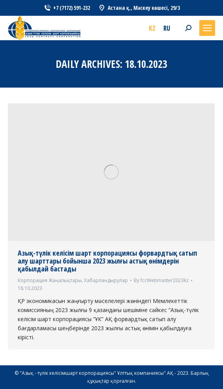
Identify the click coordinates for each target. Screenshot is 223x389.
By (161, 280)
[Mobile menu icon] (207, 28)
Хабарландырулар (106, 280)
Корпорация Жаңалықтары (50, 280)
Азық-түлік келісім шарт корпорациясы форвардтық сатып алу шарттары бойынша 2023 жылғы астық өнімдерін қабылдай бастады (107, 260)
